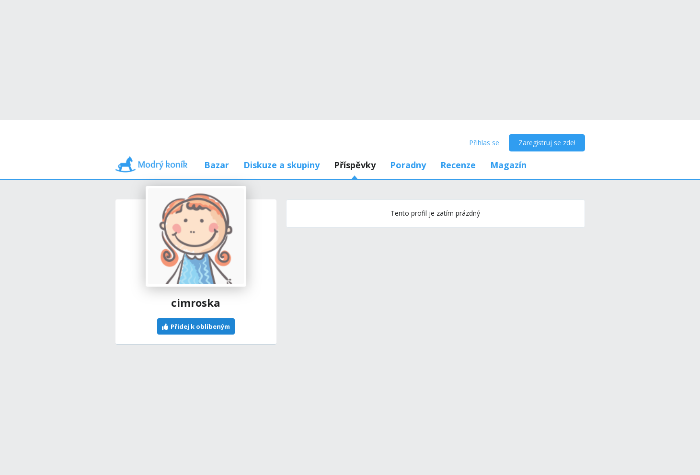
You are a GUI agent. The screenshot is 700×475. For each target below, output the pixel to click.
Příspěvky (355, 165)
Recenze (458, 165)
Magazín (508, 165)
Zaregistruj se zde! (546, 142)
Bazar (216, 165)
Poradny (408, 165)
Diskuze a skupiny (281, 165)
